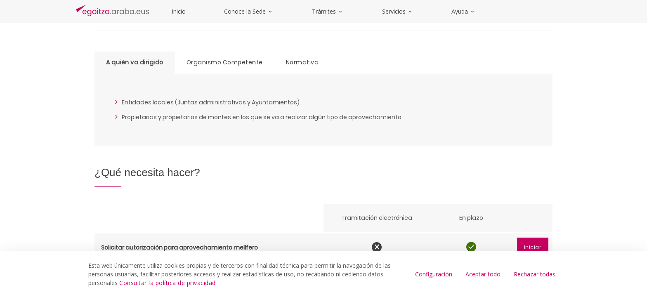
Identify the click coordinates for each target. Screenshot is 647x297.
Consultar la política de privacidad (167, 283)
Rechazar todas (534, 274)
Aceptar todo (483, 274)
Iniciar (533, 247)
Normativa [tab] (302, 62)
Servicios (397, 11)
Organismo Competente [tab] (225, 62)
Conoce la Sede (248, 11)
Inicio (179, 11)
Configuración (433, 274)
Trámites (327, 11)
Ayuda (463, 11)
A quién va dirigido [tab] (134, 62)
